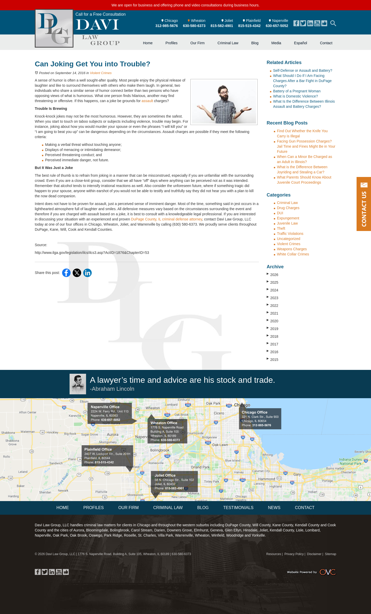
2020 (272, 320)
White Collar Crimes (293, 254)
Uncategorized (288, 239)
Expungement (288, 218)
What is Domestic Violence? (295, 96)
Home (148, 43)
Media (276, 43)
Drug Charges (288, 208)
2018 (272, 336)
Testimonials (238, 507)
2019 (272, 328)
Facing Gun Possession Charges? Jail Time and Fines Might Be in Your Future (306, 146)
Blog (254, 43)
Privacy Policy (294, 554)
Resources (273, 554)
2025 (272, 282)
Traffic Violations (290, 234)
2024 (272, 290)
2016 (272, 351)
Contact (326, 43)
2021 (272, 313)
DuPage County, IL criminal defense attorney (166, 219)
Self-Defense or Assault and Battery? (302, 70)
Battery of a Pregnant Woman (297, 91)
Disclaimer (314, 554)
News (274, 507)
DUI (280, 213)
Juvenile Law (287, 223)
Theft (281, 228)
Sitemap (330, 554)
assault (147, 101)
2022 (272, 305)
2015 (272, 359)
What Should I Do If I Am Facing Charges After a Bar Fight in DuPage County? (302, 81)
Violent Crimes (101, 73)
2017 (272, 344)
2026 (272, 274)
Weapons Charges (292, 249)
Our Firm (197, 43)
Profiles (171, 43)
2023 (272, 297)
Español (300, 43)
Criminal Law (227, 43)
